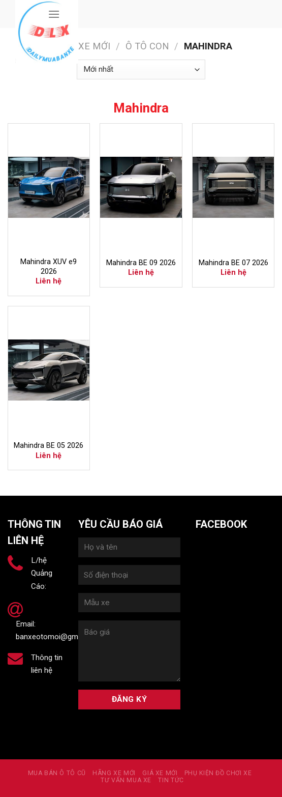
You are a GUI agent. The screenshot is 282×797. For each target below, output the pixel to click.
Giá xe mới (159, 773)
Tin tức (170, 780)
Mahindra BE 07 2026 (233, 263)
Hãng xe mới (80, 46)
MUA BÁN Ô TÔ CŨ (57, 773)
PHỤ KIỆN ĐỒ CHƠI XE (218, 773)
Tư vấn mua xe (126, 780)
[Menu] (54, 14)
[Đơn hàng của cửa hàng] (141, 69)
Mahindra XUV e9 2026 (48, 267)
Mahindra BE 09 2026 (141, 263)
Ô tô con (147, 46)
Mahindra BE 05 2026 (48, 445)
